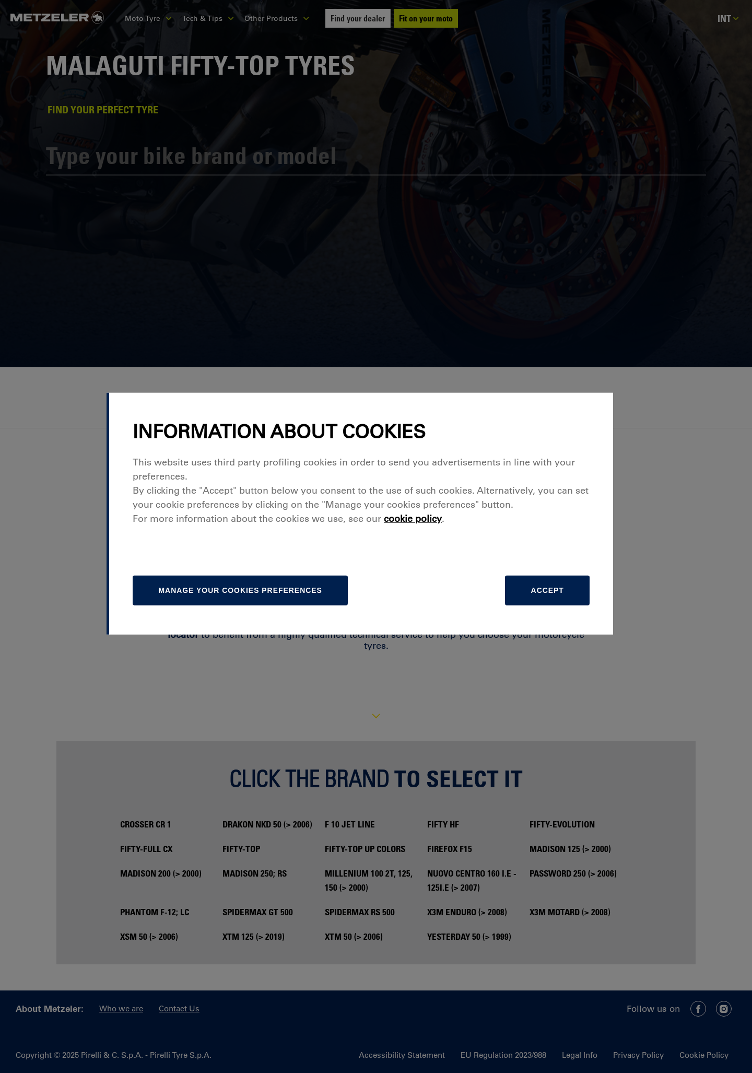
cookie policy (430, 541)
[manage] (259, 613)
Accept (562, 613)
